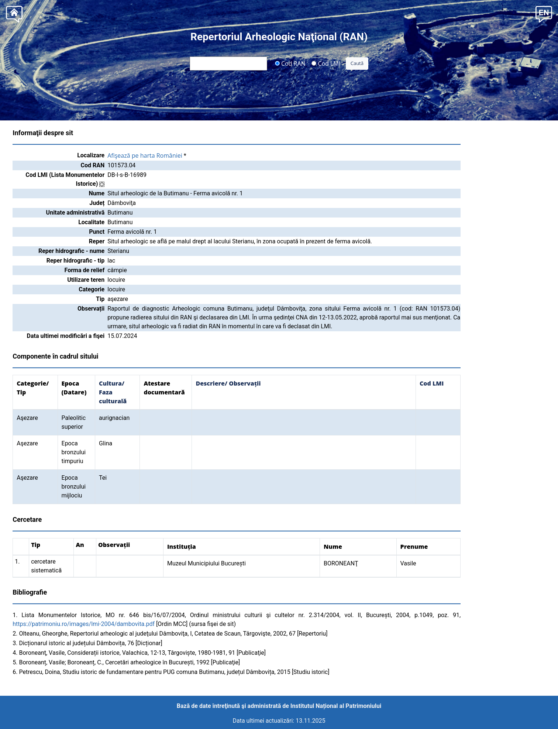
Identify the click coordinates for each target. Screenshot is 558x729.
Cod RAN (290, 63)
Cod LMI (325, 63)
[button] (543, 13)
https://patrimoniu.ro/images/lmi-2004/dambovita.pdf (84, 623)
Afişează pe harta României (144, 155)
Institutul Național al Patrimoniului (335, 705)
